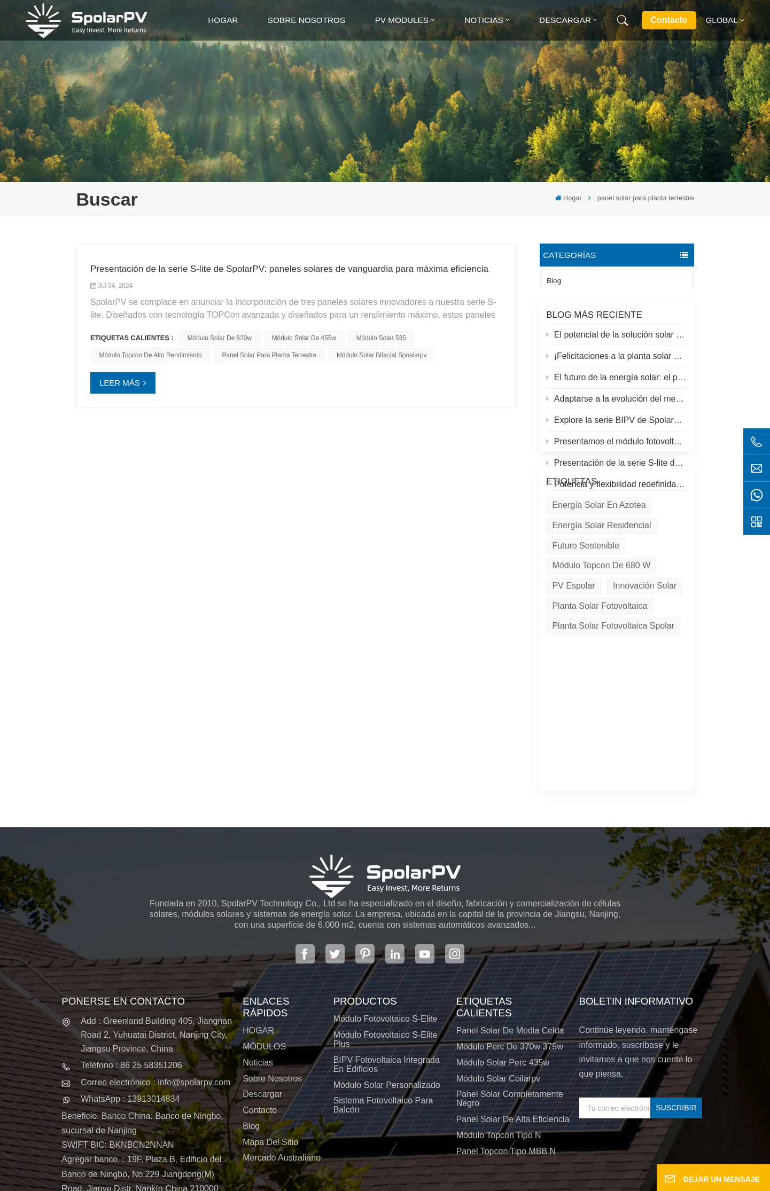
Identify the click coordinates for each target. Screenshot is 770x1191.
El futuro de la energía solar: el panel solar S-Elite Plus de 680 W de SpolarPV (616, 384)
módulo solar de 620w (220, 338)
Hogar (223, 20)
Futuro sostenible (585, 604)
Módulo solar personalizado (386, 997)
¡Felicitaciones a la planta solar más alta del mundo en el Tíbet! (616, 362)
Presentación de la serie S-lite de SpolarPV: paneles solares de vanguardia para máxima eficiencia (616, 470)
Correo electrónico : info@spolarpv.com (155, 994)
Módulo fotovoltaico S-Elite (385, 931)
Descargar (565, 20)
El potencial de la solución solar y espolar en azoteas (616, 341)
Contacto (668, 20)
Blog (554, 281)
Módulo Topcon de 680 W (601, 625)
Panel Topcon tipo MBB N (506, 1063)
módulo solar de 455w (304, 338)
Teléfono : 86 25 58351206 (131, 978)
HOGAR (258, 943)
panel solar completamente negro (509, 1011)
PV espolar (573, 644)
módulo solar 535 (381, 338)
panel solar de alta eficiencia (513, 1031)
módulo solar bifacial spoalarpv (382, 355)
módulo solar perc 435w (502, 975)
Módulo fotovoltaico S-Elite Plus (385, 952)
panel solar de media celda (510, 943)
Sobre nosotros (306, 20)
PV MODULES (402, 20)
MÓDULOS (264, 958)
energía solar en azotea (598, 564)
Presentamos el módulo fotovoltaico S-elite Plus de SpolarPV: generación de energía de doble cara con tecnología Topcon (616, 448)
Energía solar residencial (601, 584)
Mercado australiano (282, 1070)
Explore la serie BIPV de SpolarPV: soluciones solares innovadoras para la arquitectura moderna (616, 427)
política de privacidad (460, 1180)
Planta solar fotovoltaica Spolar (613, 685)
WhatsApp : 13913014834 (130, 1011)
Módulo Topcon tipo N (498, 1047)
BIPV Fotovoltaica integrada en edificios (386, 977)
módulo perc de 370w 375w (509, 958)
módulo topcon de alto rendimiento (150, 355)
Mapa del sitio (270, 1054)
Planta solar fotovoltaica (599, 665)
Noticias (483, 20)
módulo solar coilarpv (498, 991)
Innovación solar (644, 644)
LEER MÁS (119, 382)
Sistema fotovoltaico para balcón (383, 1017)
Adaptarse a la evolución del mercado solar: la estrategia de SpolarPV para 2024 (616, 405)
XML (394, 1180)
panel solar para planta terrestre (269, 355)
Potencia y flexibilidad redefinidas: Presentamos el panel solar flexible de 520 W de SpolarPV (616, 491)
